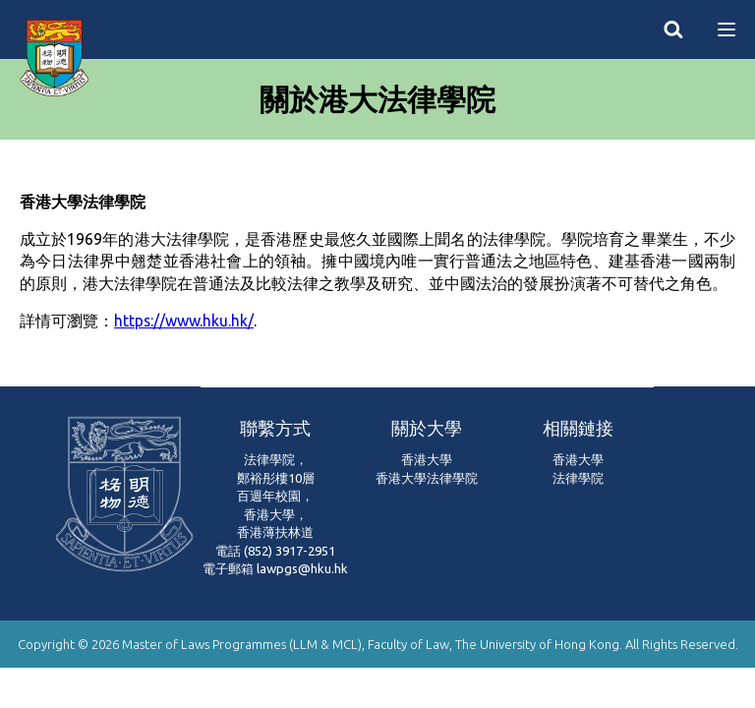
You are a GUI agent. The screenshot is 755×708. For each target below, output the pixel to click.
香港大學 (426, 459)
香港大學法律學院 (427, 478)
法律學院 (578, 478)
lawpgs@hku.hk (302, 568)
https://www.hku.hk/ (184, 320)
